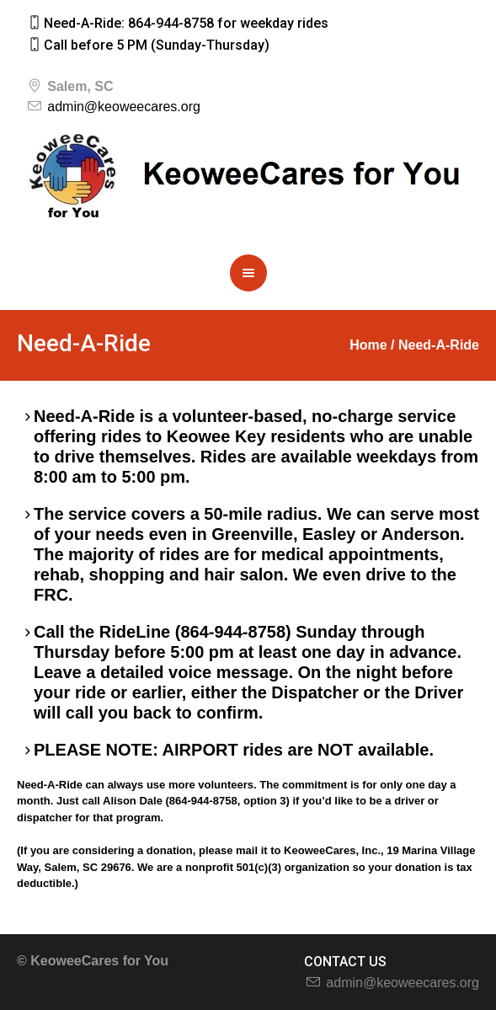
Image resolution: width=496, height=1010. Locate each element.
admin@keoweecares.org (123, 106)
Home (368, 345)
